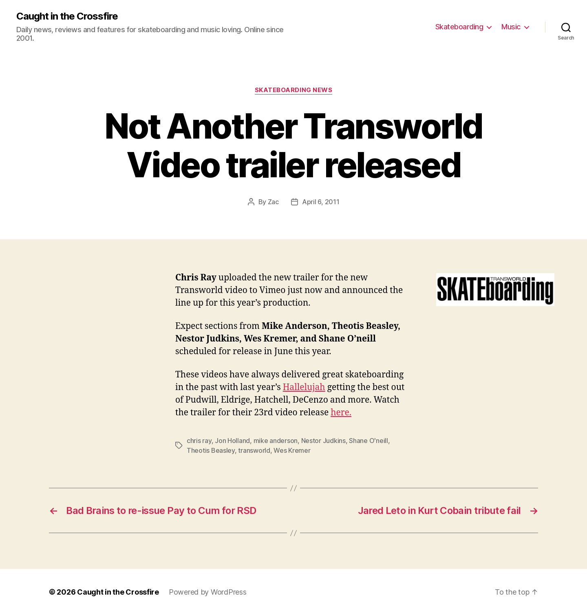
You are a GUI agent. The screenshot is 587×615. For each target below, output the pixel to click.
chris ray (199, 440)
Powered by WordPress (208, 592)
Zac (273, 202)
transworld (254, 450)
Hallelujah (304, 387)
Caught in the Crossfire (67, 16)
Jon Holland (232, 440)
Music (511, 26)
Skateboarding (459, 26)
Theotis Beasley (211, 450)
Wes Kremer (292, 450)
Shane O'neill (368, 440)
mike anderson (276, 440)
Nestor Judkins (323, 440)
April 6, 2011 (321, 202)
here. (341, 412)
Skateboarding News (294, 90)
